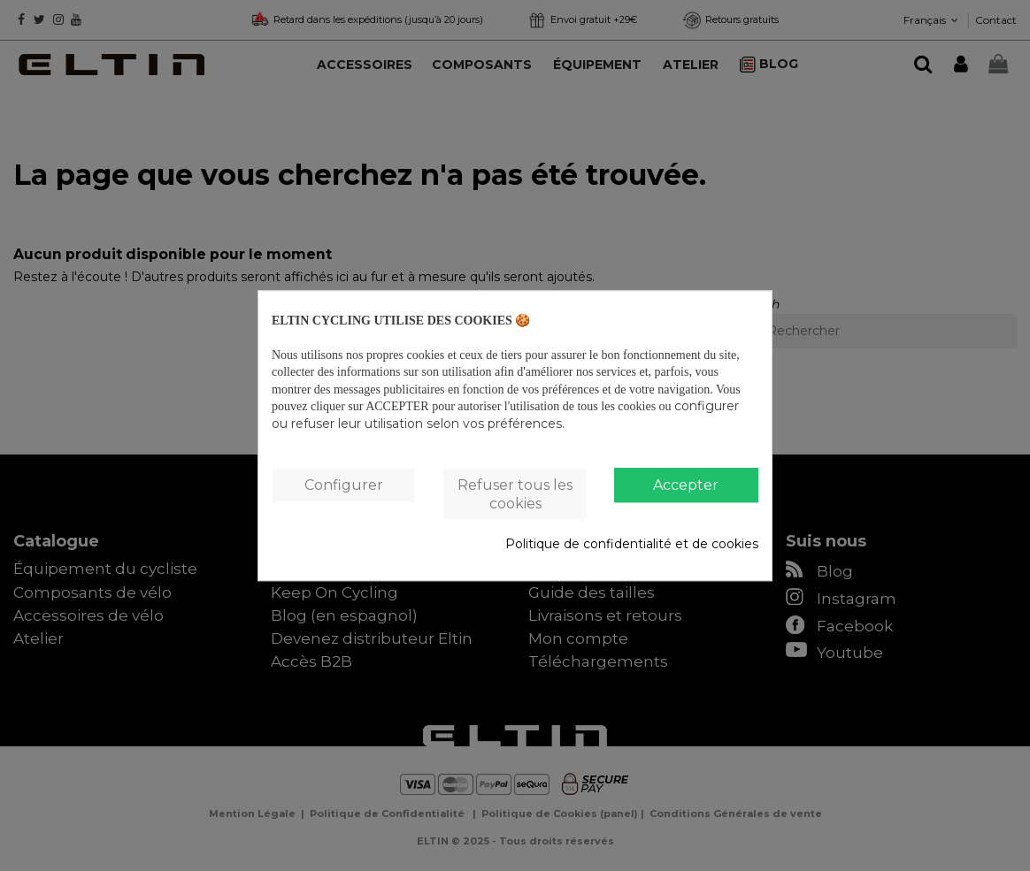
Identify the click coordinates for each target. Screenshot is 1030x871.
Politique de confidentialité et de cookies (631, 545)
